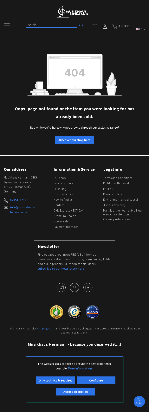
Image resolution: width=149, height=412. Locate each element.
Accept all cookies (75, 392)
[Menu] (9, 25)
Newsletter (48, 246)
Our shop (60, 178)
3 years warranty (114, 205)
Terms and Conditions (118, 178)
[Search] (51, 25)
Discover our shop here (74, 140)
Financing (60, 189)
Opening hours (63, 183)
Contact (59, 205)
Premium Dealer (65, 216)
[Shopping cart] (120, 26)
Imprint (108, 189)
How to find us (63, 199)
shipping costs (46, 328)
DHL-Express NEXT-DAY (68, 210)
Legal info (112, 169)
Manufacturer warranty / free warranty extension (122, 212)
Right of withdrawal (116, 183)
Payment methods (66, 227)
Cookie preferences (116, 219)
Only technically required (56, 380)
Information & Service (74, 169)
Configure (96, 380)
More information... (81, 368)
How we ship (62, 221)
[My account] (105, 25)
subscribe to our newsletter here (61, 268)
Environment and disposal (120, 199)
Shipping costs (63, 194)
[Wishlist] (95, 25)
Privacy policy (112, 194)
